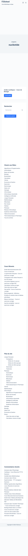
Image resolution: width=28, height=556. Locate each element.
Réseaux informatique (10, 210)
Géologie (6, 190)
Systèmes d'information (10, 212)
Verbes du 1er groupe (13, 361)
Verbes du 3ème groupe (14, 365)
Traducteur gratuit (10, 116)
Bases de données (9, 172)
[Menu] (23, 2)
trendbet (6, 476)
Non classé (7, 204)
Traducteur (9, 369)
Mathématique (8, 200)
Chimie (6, 180)
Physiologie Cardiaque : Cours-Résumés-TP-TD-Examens (13, 472)
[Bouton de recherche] (22, 110)
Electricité (7, 184)
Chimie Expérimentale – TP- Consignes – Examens (13, 480)
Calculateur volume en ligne (11, 285)
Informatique (7, 192)
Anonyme (6, 478)
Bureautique (7, 176)
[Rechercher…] (12, 110)
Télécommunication (9, 214)
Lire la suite (8, 98)
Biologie (6, 174)
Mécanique (7, 202)
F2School (6, 2)
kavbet (6, 497)
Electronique (7, 186)
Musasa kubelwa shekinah (11, 490)
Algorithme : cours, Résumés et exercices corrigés (13, 486)
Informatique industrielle (10, 194)
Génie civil (7, 188)
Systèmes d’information (12, 404)
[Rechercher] (25, 2)
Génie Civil (7, 410)
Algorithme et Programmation (12, 168)
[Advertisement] (14, 20)
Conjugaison (9, 359)
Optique (6, 206)
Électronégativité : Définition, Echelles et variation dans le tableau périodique (13, 295)
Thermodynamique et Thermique (13, 215)
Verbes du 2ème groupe (14, 363)
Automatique (7, 170)
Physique (6, 208)
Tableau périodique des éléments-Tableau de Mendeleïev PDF (13, 499)
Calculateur (7, 178)
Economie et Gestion (9, 182)
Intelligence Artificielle (10, 196)
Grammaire (9, 367)
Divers (6, 414)
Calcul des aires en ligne (10, 287)
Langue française (8, 198)
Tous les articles (8, 218)
